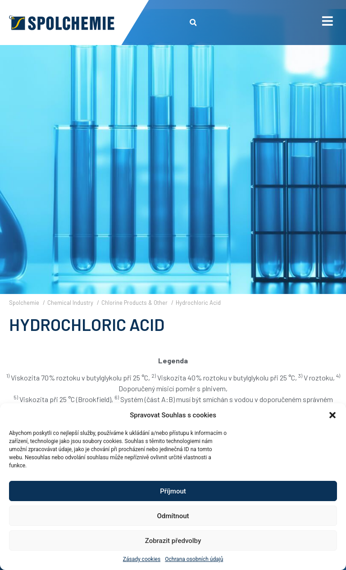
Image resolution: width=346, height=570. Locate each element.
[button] (332, 415)
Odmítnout (173, 516)
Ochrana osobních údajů (194, 559)
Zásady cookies (141, 559)
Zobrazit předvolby (173, 541)
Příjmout (173, 491)
